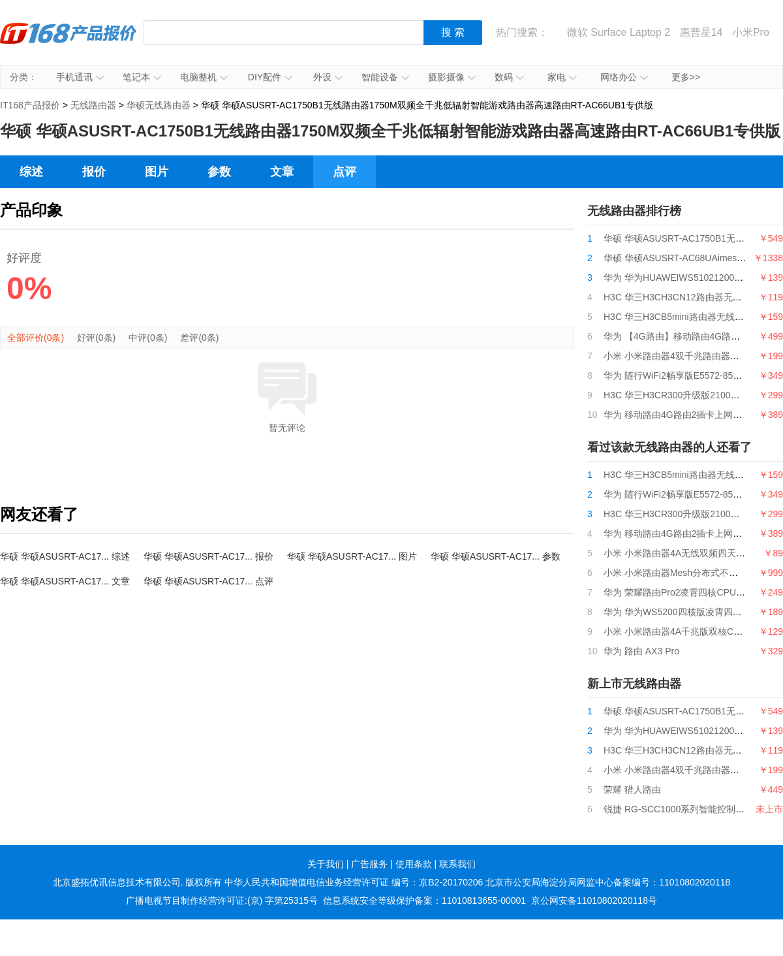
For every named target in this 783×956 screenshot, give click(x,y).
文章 (282, 171)
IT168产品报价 (68, 42)
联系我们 (457, 864)
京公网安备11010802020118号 (594, 900)
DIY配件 (270, 77)
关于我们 (325, 864)
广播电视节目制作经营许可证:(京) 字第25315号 (222, 900)
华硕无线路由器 (159, 105)
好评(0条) (96, 337)
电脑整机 (204, 77)
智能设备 (385, 77)
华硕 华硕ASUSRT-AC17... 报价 (208, 556)
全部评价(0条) (35, 337)
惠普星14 (701, 32)
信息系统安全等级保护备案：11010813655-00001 (424, 900)
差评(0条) (199, 337)
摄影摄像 (452, 77)
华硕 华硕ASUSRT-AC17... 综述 (65, 556)
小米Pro (750, 32)
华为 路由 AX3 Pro (641, 651)
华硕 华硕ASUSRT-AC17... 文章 (65, 581)
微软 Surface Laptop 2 (618, 32)
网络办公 (624, 77)
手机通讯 (80, 77)
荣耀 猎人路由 (632, 789)
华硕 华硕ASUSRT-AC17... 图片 (352, 556)
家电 (562, 77)
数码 (509, 77)
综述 (31, 171)
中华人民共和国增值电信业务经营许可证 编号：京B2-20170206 (353, 882)
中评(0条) (148, 337)
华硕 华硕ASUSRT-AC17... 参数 (495, 556)
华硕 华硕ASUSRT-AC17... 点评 (208, 581)
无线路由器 (93, 105)
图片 (156, 171)
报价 (94, 171)
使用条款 (413, 864)
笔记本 (142, 77)
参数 (219, 171)
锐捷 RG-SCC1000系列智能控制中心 (679, 809)
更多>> (685, 77)
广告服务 (369, 864)
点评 (344, 171)
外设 (328, 77)
